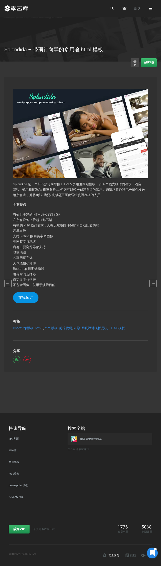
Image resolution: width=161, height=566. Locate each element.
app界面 (14, 438)
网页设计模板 (91, 328)
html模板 (51, 328)
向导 (76, 328)
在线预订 (25, 297)
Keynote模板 (16, 497)
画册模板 (14, 462)
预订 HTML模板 (113, 328)
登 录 (137, 8)
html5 (39, 328)
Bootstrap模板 (23, 328)
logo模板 (14, 473)
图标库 (13, 450)
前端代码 (65, 328)
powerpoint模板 (18, 485)
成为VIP (19, 529)
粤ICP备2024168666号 (23, 554)
